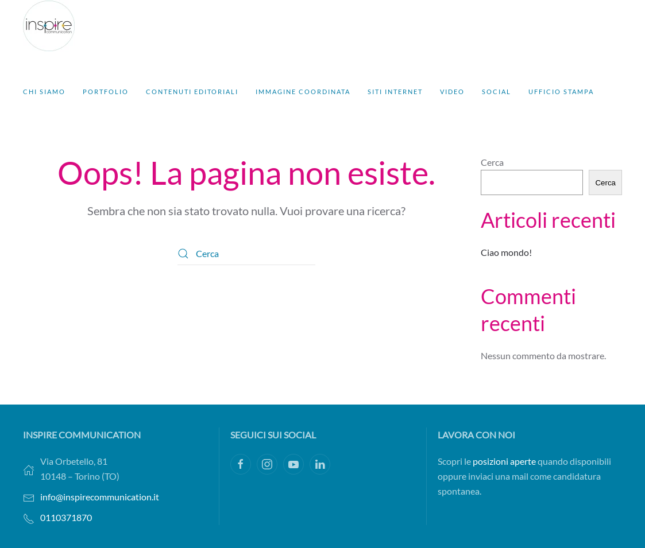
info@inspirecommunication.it (99, 496)
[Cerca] (246, 253)
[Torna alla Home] (49, 26)
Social (496, 91)
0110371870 (66, 517)
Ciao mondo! (506, 252)
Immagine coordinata (303, 91)
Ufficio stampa (561, 91)
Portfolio (106, 91)
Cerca (492, 162)
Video (452, 91)
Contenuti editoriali (192, 91)
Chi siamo (44, 91)
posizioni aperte (504, 461)
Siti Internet (395, 91)
